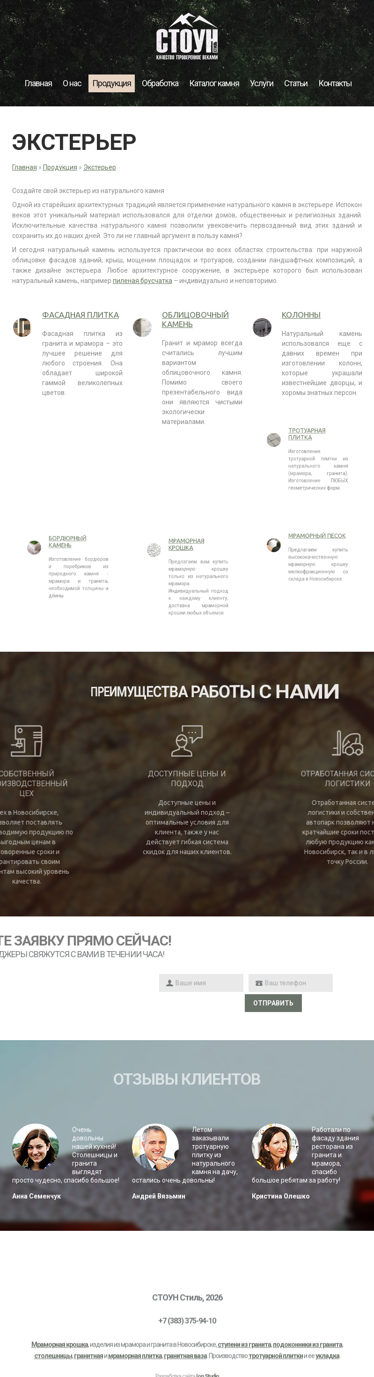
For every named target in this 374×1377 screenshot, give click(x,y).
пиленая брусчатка (142, 280)
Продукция (111, 83)
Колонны (301, 314)
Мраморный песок (311, 543)
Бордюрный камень (67, 552)
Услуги (261, 83)
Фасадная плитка (80, 314)
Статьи (296, 83)
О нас (72, 83)
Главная (38, 83)
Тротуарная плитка (307, 444)
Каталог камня (214, 83)
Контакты (335, 83)
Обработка (160, 83)
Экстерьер (99, 167)
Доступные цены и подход (187, 778)
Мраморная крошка (186, 558)
